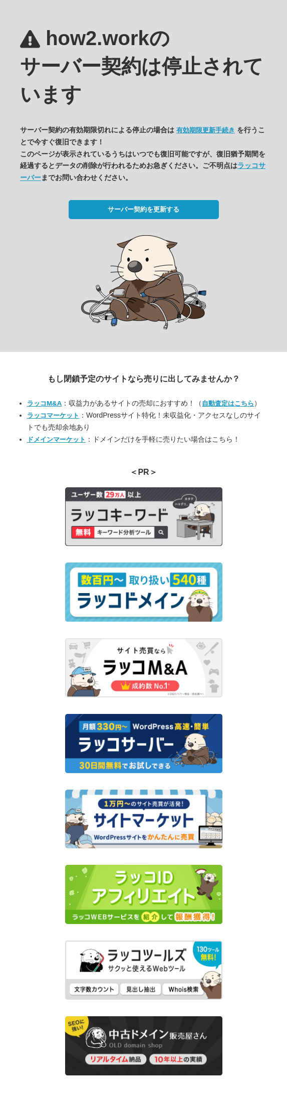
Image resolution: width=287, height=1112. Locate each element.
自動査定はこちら (228, 403)
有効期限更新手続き (205, 130)
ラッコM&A (44, 403)
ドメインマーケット (56, 439)
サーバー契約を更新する (143, 209)
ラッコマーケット (53, 415)
